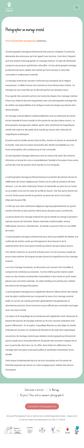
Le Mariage (54, 390)
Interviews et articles (34, 390)
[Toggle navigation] (76, 7)
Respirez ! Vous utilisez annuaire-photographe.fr (42, 395)
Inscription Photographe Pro (42, 406)
